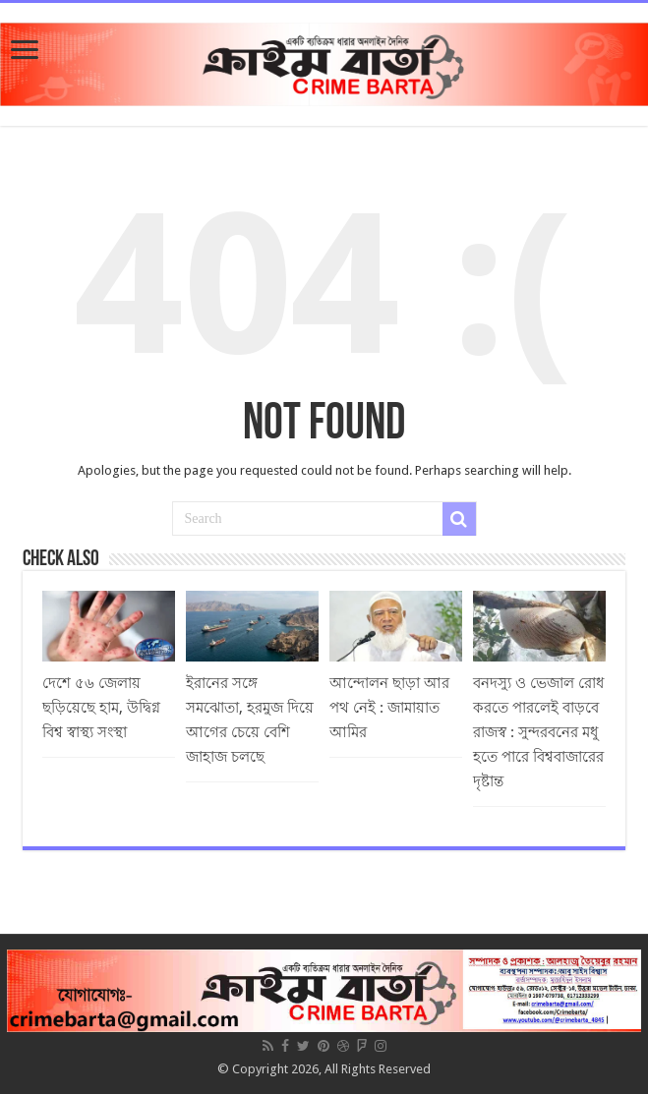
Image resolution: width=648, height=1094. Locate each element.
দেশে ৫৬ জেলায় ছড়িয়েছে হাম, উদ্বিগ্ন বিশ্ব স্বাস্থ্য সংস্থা (101, 707)
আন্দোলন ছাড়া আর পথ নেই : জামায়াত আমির (389, 707)
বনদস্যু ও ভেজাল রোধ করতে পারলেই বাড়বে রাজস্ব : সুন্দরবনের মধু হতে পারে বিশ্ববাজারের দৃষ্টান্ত (538, 732)
